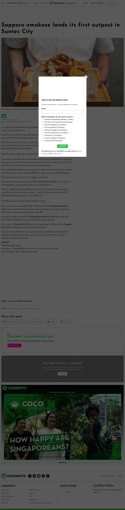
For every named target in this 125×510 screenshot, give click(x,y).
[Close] (85, 77)
